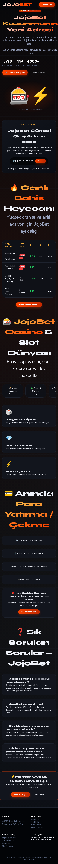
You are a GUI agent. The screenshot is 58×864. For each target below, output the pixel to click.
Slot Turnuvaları (8, 846)
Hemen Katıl (47, 4)
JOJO (17, 4)
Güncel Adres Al (40, 72)
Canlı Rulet (6, 843)
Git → (40, 161)
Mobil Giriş (39, 794)
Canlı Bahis (35, 822)
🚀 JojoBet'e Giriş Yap (15, 72)
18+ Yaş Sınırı (18, 824)
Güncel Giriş (35, 819)
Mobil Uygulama (37, 827)
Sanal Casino (36, 825)
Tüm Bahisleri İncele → (29, 305)
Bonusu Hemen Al (29, 612)
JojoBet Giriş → (20, 794)
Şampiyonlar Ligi (8, 840)
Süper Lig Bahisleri (9, 838)
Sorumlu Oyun (7, 824)
